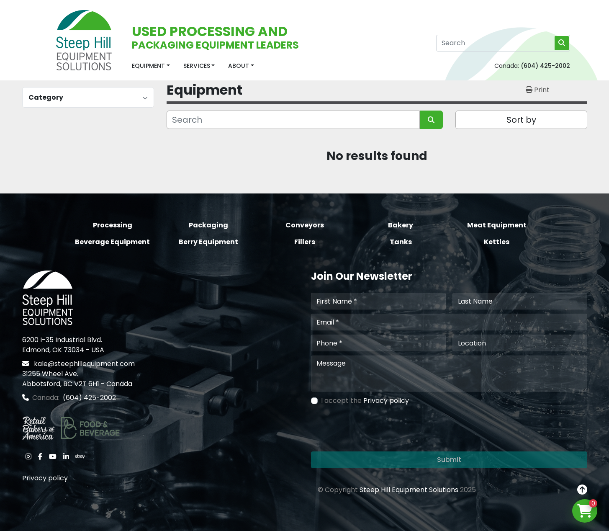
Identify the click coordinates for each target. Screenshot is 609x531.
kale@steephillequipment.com (83, 364)
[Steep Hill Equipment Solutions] (47, 297)
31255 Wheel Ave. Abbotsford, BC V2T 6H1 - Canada (77, 379)
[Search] (503, 43)
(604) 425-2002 (545, 66)
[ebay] (80, 456)
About (238, 66)
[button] (151, 66)
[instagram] (28, 456)
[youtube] (53, 456)
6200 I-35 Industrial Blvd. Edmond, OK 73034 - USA (63, 345)
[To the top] (582, 489)
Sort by (521, 120)
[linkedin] (66, 456)
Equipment (148, 66)
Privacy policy (45, 478)
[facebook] (40, 456)
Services (196, 66)
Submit (449, 459)
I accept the (365, 400)
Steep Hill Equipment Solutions (409, 490)
